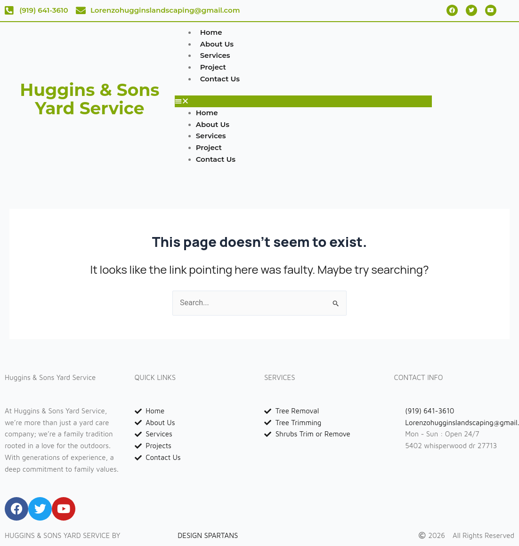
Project (213, 67)
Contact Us (220, 78)
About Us (217, 44)
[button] (303, 101)
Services (215, 55)
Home (211, 32)
